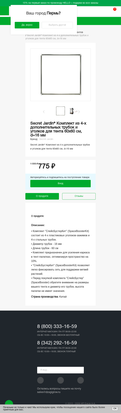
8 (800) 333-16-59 (57, 327)
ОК (115, 409)
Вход (60, 183)
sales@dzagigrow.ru (48, 392)
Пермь (54, 13)
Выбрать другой (57, 25)
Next (79, 111)
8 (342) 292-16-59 (57, 343)
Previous (42, 111)
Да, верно (27, 25)
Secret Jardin (46, 139)
